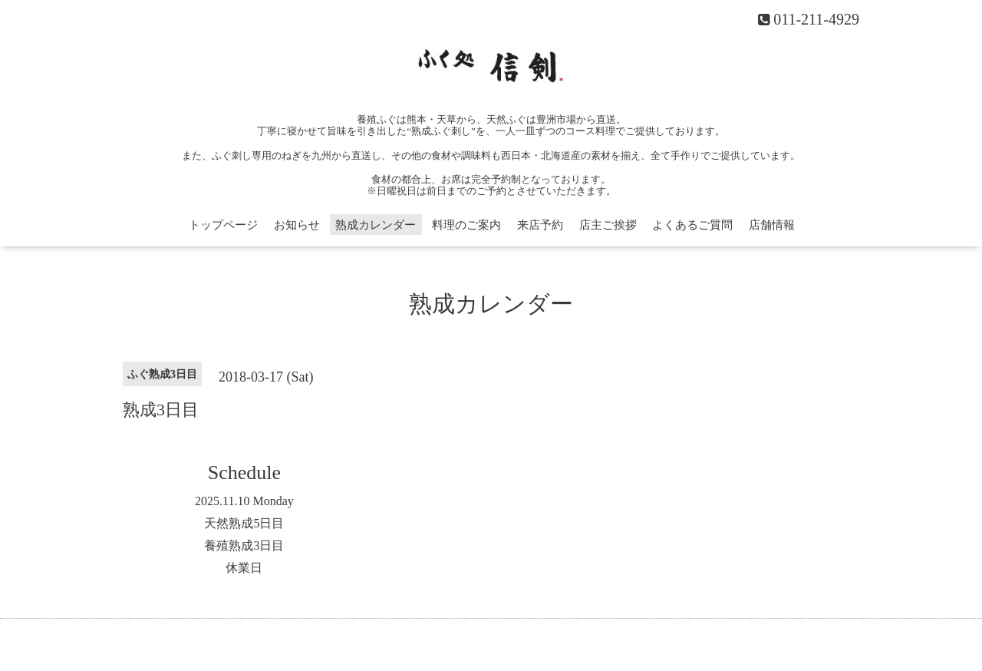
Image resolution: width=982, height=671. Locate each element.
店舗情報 (772, 225)
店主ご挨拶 (608, 225)
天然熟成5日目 (244, 523)
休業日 (244, 567)
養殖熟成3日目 (244, 545)
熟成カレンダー (375, 225)
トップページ (223, 225)
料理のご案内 (466, 225)
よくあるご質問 (692, 225)
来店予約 (540, 225)
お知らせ (297, 225)
